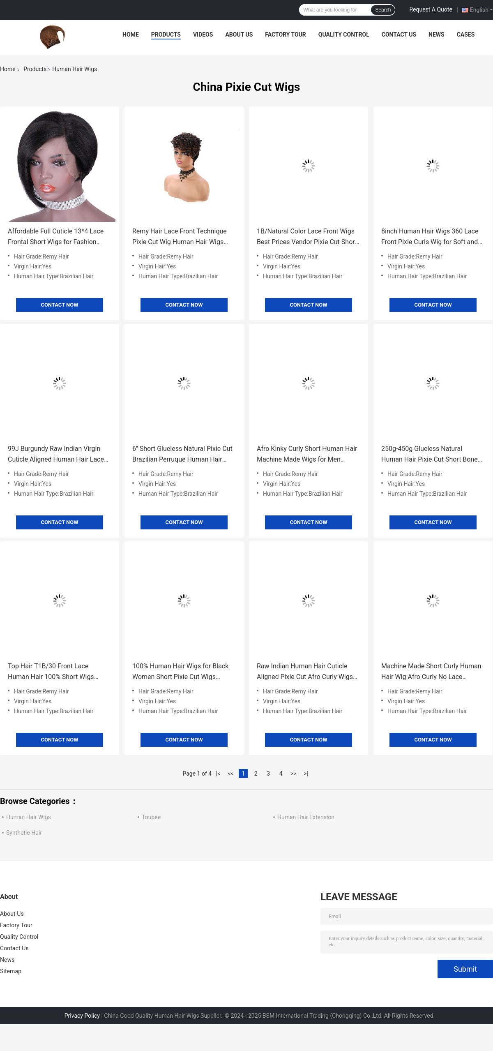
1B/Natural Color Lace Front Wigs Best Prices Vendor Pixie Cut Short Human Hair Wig (307, 237)
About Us (239, 34)
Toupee (151, 817)
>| (306, 773)
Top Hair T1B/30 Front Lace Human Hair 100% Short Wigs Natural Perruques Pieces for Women (51, 672)
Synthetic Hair (24, 832)
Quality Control (343, 34)
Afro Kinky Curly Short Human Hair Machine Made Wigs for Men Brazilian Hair (307, 455)
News (436, 34)
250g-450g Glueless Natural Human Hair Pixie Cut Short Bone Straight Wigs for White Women (429, 455)
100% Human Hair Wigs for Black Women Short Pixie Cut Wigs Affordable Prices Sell (180, 672)
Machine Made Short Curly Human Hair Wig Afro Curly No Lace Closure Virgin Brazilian (431, 672)
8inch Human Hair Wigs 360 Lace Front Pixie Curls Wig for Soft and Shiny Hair (429, 237)
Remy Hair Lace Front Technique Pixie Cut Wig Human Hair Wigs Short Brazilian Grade (179, 237)
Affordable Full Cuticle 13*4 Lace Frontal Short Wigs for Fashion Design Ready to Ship (56, 237)
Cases (466, 34)
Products (166, 34)
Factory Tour (285, 34)
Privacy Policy (82, 1015)
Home (130, 34)
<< (231, 773)
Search (383, 10)
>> (293, 773)
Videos (203, 34)
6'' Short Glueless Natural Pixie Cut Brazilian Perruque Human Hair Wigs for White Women (182, 455)
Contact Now (59, 305)
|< (218, 773)
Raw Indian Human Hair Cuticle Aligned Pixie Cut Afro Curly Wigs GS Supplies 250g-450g (305, 672)
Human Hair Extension (305, 817)
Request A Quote (430, 9)
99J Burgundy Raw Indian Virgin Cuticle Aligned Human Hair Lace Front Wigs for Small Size (56, 455)
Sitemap (10, 971)
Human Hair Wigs (28, 817)
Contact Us (399, 34)
